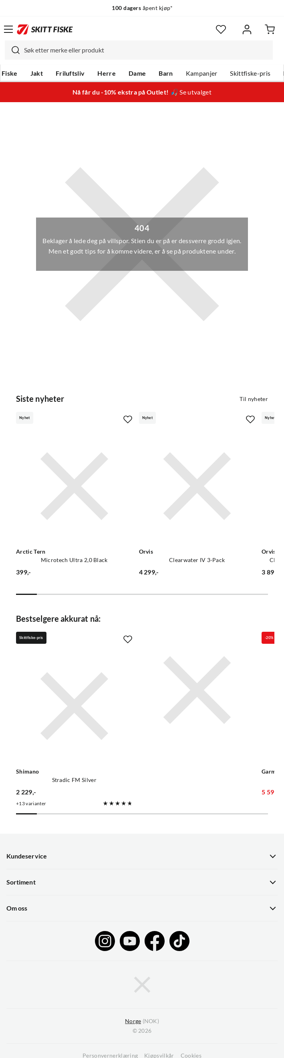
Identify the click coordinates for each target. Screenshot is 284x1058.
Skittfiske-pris (250, 73)
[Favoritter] (220, 29)
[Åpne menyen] (8, 29)
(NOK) (142, 1021)
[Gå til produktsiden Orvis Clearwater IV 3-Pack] (197, 486)
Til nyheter (254, 399)
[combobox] (139, 50)
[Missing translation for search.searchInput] (12, 50)
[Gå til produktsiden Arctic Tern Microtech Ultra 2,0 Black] (74, 486)
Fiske (10, 73)
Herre (106, 73)
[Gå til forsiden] (45, 29)
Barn (166, 73)
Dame (137, 73)
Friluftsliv (70, 73)
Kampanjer (202, 73)
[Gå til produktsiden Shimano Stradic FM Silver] (74, 706)
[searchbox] (146, 50)
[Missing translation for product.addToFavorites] (127, 419)
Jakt (36, 73)
